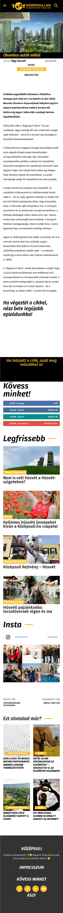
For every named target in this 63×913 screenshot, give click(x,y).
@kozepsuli (21, 636)
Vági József (18, 61)
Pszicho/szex (13, 602)
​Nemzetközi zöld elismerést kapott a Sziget (16, 816)
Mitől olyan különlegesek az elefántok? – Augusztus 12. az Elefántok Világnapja (46, 764)
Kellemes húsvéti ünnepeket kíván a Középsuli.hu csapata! (30, 524)
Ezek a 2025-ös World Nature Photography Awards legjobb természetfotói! (16, 763)
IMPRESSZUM (31, 867)
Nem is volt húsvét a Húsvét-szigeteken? (29, 480)
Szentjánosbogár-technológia (12, 704)
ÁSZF (31, 895)
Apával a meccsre (51, 703)
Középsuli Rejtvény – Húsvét (29, 567)
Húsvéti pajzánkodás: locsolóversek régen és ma (27, 609)
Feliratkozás (51, 423)
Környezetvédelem (31, 69)
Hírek (8, 517)
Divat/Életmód (15, 472)
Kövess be (53, 410)
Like (56, 403)
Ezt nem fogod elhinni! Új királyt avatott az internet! (46, 816)
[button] (56, 6)
